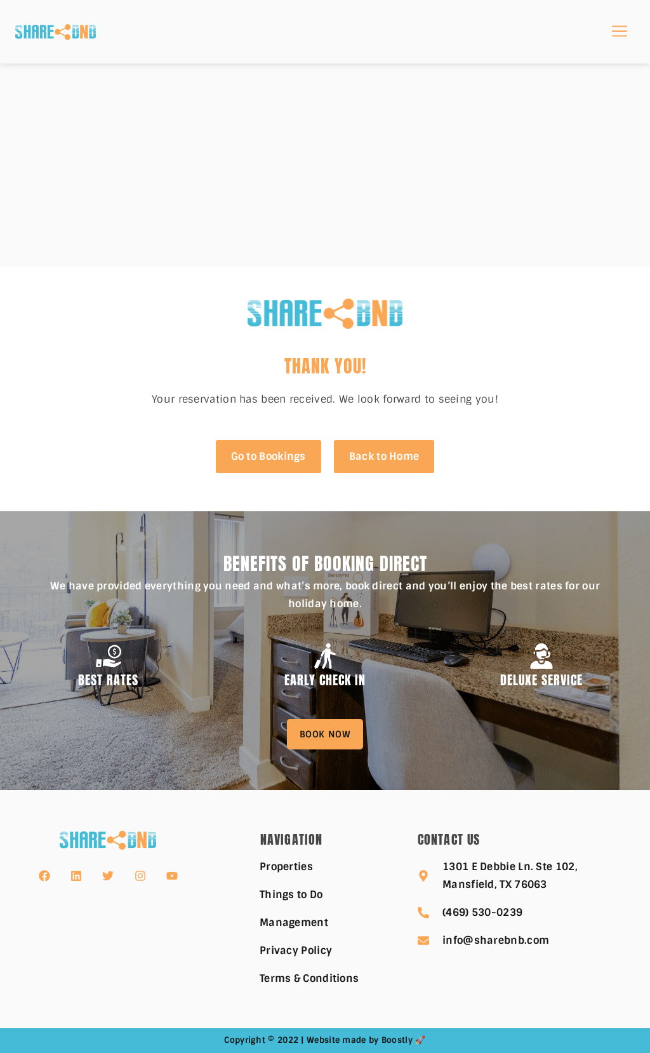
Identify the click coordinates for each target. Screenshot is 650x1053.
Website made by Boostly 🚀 (366, 1040)
